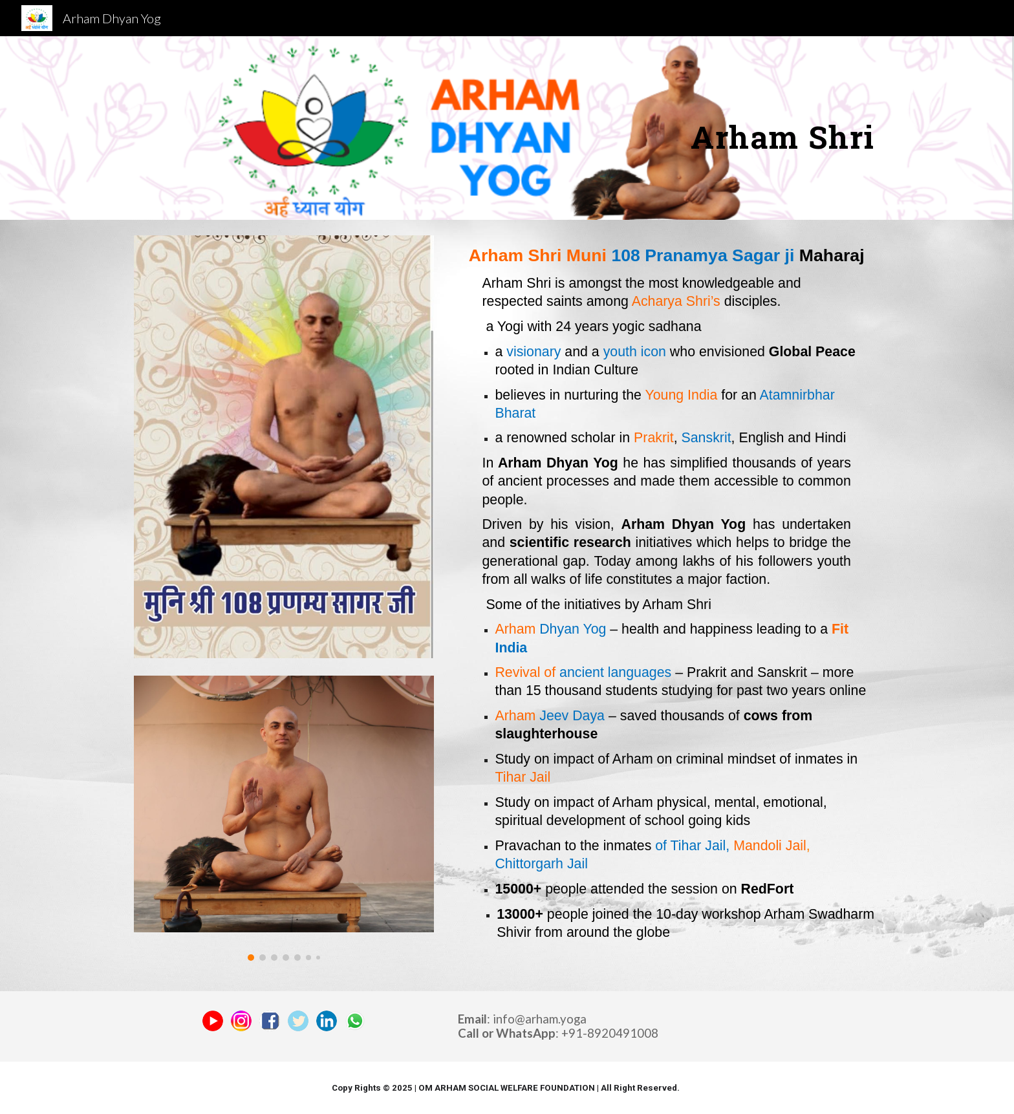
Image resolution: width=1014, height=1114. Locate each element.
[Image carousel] (284, 818)
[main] (762, 127)
